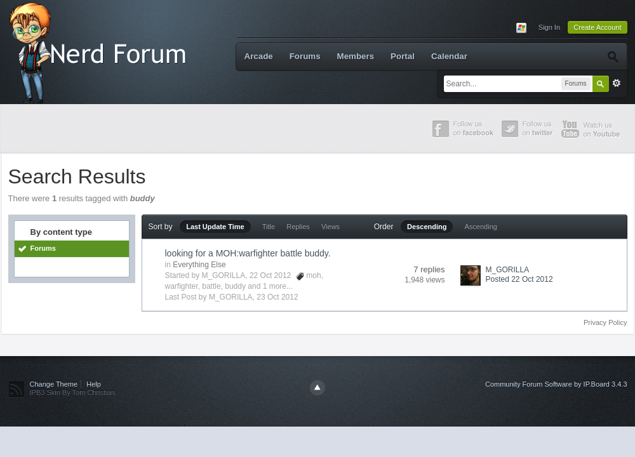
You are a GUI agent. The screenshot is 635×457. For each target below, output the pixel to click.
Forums (305, 56)
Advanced (617, 83)
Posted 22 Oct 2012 (519, 279)
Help (93, 384)
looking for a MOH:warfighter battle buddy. (248, 253)
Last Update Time (215, 226)
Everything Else (199, 264)
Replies (298, 226)
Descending (426, 226)
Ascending (481, 226)
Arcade (258, 56)
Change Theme (54, 384)
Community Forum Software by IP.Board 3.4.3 (556, 384)
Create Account (597, 27)
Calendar (449, 56)
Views (330, 226)
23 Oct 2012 (277, 297)
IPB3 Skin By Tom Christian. (73, 392)
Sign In (549, 27)
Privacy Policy (605, 322)
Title (268, 226)
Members (356, 56)
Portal (403, 56)
